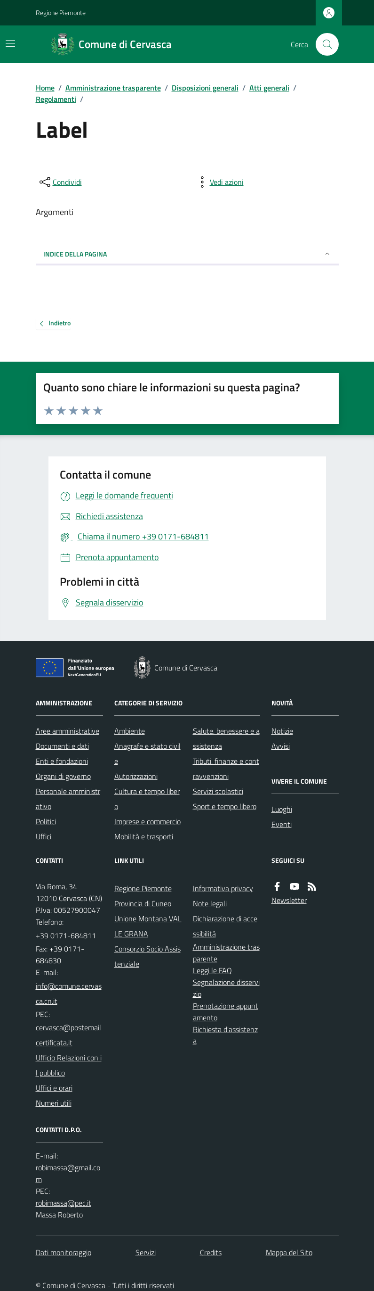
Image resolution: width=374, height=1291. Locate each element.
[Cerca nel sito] (323, 44)
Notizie (282, 731)
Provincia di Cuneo (142, 903)
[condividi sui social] (60, 182)
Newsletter (289, 900)
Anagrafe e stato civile (147, 753)
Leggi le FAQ (212, 970)
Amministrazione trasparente (113, 87)
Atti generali (269, 87)
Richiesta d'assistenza (225, 1035)
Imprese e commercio (147, 821)
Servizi (145, 1252)
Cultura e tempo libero (147, 799)
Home (45, 87)
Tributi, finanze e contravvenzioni (226, 768)
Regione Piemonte (61, 12)
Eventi (281, 824)
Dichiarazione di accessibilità (225, 926)
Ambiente (129, 731)
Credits (211, 1252)
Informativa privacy (223, 888)
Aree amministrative (67, 731)
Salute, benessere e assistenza (226, 738)
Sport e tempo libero (224, 806)
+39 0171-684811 (66, 935)
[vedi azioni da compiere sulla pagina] (219, 182)
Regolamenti (56, 99)
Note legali (210, 903)
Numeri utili (54, 1103)
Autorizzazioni (136, 776)
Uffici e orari (54, 1087)
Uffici (43, 836)
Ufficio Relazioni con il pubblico (69, 1065)
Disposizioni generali (205, 87)
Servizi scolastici (218, 791)
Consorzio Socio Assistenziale (147, 956)
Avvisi (280, 746)
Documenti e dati (62, 746)
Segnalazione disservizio (226, 988)
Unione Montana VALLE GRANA (148, 926)
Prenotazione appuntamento (225, 1011)
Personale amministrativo (68, 799)
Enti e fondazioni (62, 761)
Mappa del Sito (289, 1252)
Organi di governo (63, 776)
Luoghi (281, 809)
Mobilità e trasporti (143, 836)
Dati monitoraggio (63, 1252)
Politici (46, 821)
